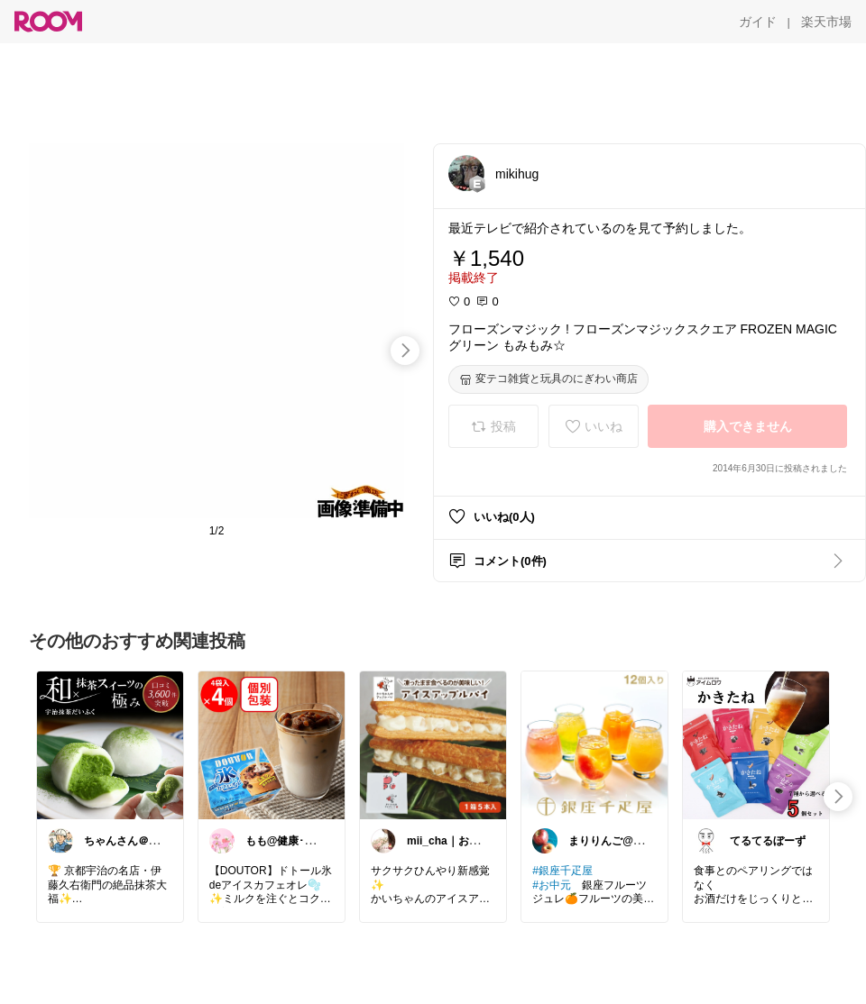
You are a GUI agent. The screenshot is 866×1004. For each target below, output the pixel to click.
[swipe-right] (405, 350)
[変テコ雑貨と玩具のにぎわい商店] (548, 379)
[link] (110, 744)
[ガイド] (758, 22)
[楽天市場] (826, 22)
